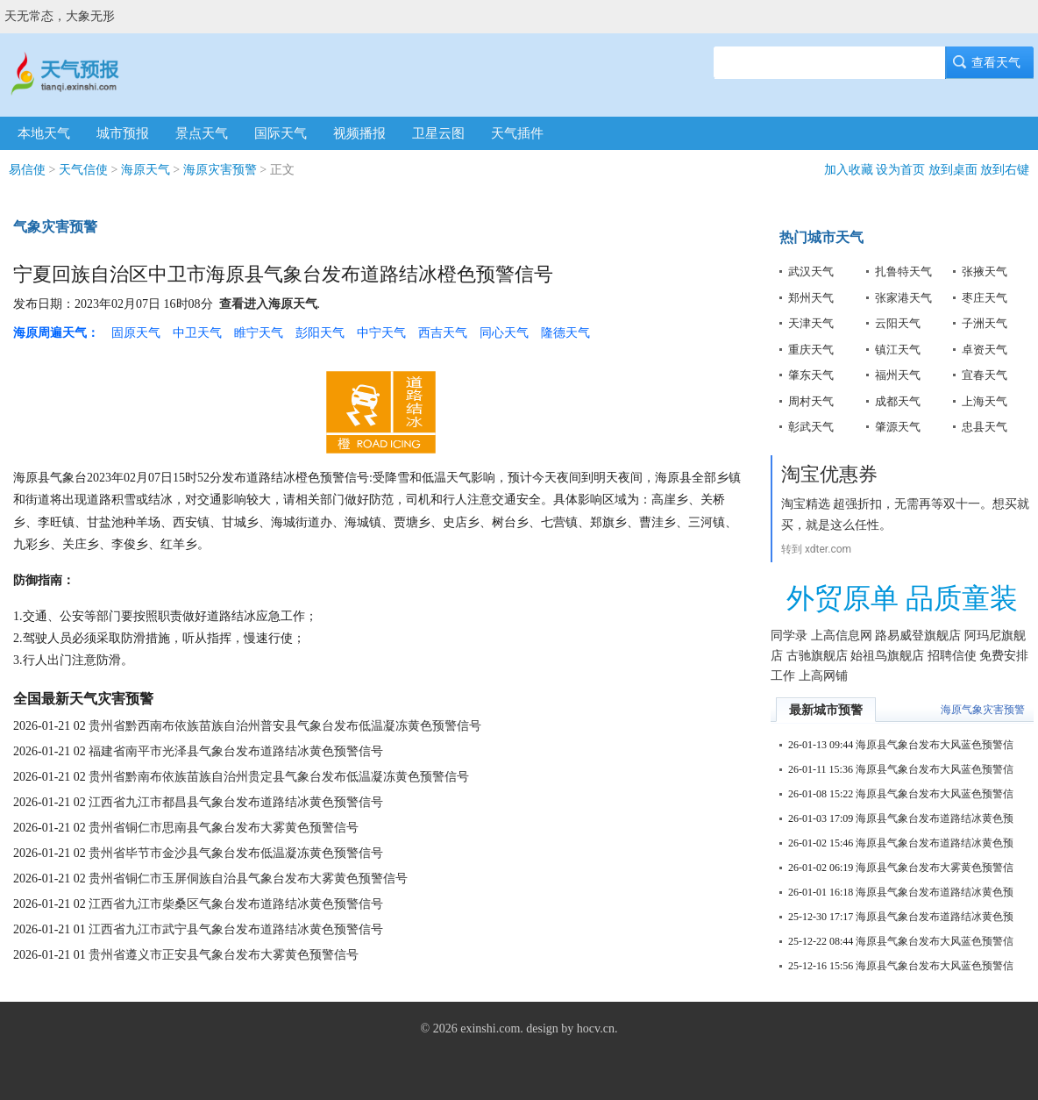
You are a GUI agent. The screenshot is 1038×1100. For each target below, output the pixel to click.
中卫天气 (197, 332)
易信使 (27, 169)
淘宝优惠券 (829, 474)
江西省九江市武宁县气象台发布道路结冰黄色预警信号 (236, 929)
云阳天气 (898, 323)
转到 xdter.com (816, 549)
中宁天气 (381, 332)
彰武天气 (811, 426)
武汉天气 (811, 271)
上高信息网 (841, 635)
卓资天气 (984, 349)
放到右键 (1004, 169)
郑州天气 (811, 297)
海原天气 (145, 169)
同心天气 (504, 332)
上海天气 (984, 401)
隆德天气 (565, 332)
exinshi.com (490, 1028)
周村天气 (811, 401)
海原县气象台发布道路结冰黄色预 (934, 818)
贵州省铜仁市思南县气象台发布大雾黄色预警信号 (224, 827)
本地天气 (44, 133)
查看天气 (989, 62)
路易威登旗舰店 (918, 635)
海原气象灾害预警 (983, 710)
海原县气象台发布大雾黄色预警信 (934, 867)
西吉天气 (442, 332)
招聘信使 (952, 655)
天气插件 (517, 133)
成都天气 (898, 401)
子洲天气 (984, 323)
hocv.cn (596, 1028)
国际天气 (280, 133)
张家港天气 (903, 297)
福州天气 (898, 375)
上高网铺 (823, 675)
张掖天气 (984, 271)
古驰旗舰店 (817, 655)
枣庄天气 (984, 297)
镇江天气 (898, 349)
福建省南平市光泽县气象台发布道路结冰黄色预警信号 (236, 751)
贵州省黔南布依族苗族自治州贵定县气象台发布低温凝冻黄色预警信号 (279, 776)
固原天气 (135, 332)
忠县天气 (984, 426)
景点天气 (201, 133)
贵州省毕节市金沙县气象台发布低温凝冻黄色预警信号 (236, 853)
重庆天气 (811, 349)
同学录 (789, 635)
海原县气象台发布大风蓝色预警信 (934, 745)
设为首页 (900, 169)
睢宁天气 (258, 332)
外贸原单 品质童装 (902, 598)
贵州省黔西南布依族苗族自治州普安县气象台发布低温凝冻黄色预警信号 (285, 725)
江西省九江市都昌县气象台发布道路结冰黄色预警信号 (236, 802)
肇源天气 (898, 426)
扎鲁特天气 (903, 271)
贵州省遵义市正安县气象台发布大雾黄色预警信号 (224, 954)
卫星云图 (438, 133)
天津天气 (811, 323)
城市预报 (122, 133)
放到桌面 (953, 169)
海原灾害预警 (220, 169)
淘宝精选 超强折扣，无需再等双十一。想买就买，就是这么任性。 (905, 514)
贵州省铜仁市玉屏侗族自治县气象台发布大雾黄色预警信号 (248, 878)
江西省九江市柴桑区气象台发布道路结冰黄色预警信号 (236, 904)
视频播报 (359, 133)
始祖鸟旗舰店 (887, 655)
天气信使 (83, 169)
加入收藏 (848, 169)
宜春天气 (984, 375)
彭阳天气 (320, 332)
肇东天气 (811, 375)
